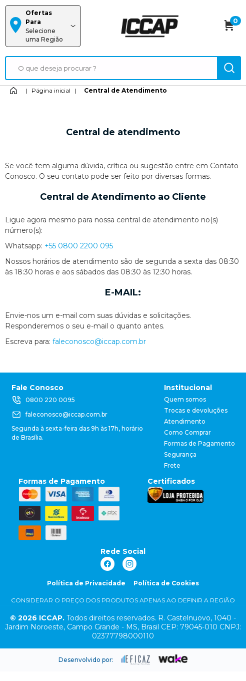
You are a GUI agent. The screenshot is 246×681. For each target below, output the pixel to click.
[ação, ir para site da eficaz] (136, 660)
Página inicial (51, 90)
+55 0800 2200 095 (78, 245)
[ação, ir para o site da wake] (173, 658)
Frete (172, 465)
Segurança (180, 454)
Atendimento (185, 421)
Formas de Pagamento (199, 443)
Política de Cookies (166, 583)
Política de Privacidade (86, 583)
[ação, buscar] (229, 68)
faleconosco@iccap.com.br (99, 341)
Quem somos (185, 399)
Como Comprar (187, 432)
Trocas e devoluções (196, 410)
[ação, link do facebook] (107, 564)
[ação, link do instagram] (129, 564)
